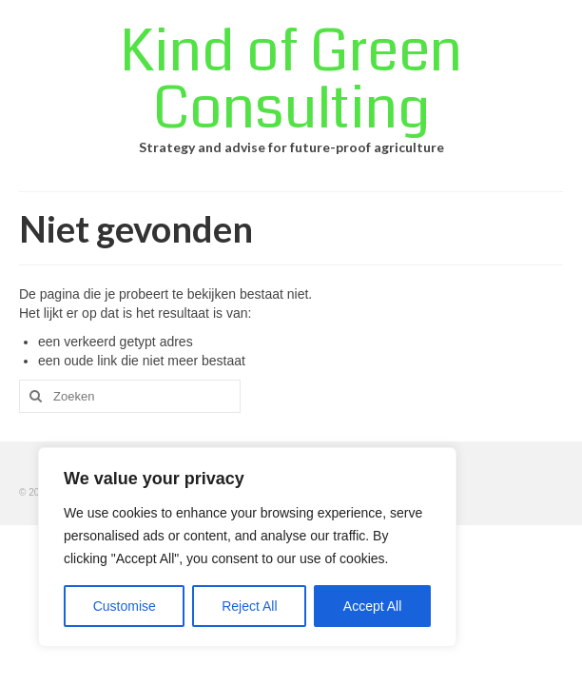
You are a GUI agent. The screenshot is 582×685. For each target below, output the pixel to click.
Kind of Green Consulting (291, 80)
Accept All (372, 606)
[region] (247, 547)
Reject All (249, 606)
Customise (124, 606)
